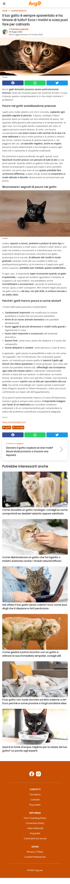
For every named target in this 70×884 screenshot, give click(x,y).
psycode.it (35, 804)
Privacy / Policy (35, 851)
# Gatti (7, 427)
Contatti (35, 799)
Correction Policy (35, 823)
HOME (4, 11)
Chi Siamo (35, 794)
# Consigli (18, 427)
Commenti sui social (35, 838)
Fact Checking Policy (35, 818)
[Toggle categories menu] (4, 3)
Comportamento (19, 11)
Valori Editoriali (35, 828)
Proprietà (35, 833)
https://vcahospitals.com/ (14, 422)
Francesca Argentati (19, 29)
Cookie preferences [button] (35, 856)
